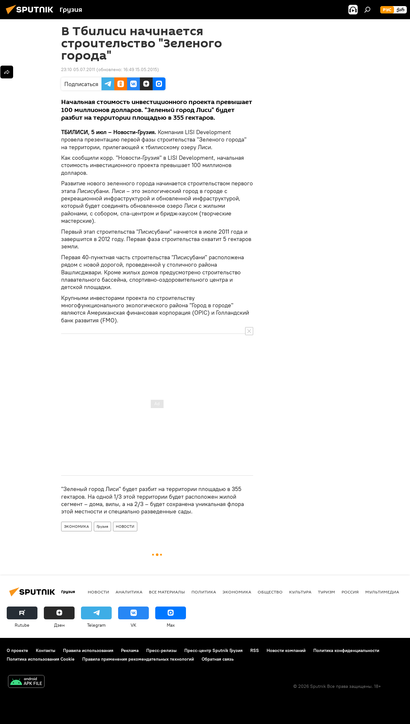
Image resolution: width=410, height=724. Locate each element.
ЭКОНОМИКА (76, 526)
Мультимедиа (382, 592)
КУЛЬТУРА (300, 592)
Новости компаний (286, 650)
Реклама (130, 650)
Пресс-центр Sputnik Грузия (213, 650)
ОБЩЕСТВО (270, 592)
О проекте (17, 650)
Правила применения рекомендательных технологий (138, 659)
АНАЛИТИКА (129, 592)
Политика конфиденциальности (346, 650)
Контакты (45, 650)
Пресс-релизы (161, 650)
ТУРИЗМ (326, 592)
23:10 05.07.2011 (78, 69)
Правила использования (88, 650)
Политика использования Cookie (41, 659)
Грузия (102, 526)
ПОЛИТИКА (203, 592)
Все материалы (167, 592)
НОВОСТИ (125, 526)
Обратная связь (218, 659)
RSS (254, 650)
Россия (350, 592)
